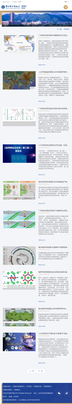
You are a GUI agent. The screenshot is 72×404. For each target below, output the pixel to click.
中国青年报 (37, 386)
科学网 (29, 386)
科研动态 (36, 23)
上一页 (31, 371)
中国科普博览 (7, 390)
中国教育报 (47, 386)
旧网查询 (17, 390)
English (15, 2)
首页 (60, 29)
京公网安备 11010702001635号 (29, 400)
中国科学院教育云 (19, 386)
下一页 (40, 371)
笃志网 (19, 2)
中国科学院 (6, 386)
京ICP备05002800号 (9, 400)
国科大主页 (6, 2)
